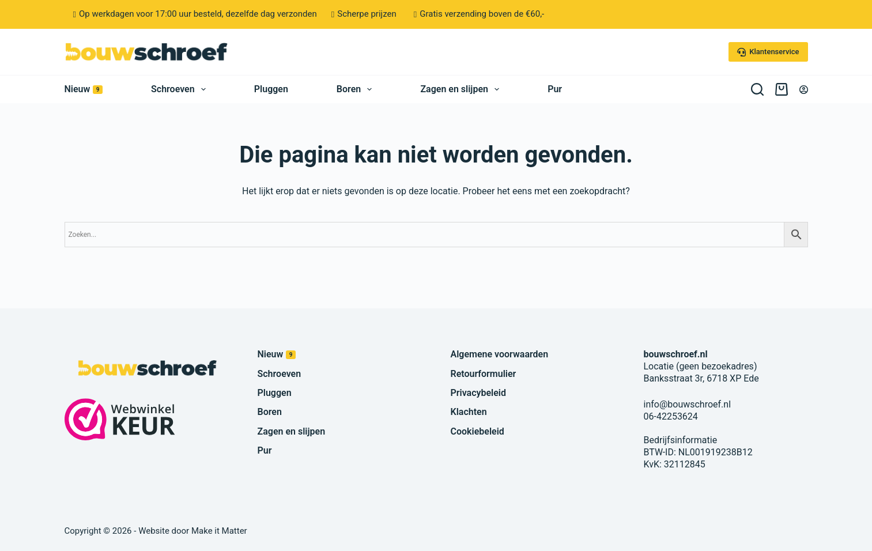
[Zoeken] (757, 89)
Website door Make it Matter (192, 531)
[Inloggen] (803, 89)
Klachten (469, 411)
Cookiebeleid (477, 431)
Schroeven (180, 89)
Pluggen (271, 89)
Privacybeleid (479, 392)
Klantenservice (768, 51)
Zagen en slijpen (462, 89)
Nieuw (84, 89)
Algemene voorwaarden (500, 354)
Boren (357, 89)
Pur (555, 89)
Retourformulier (483, 373)
